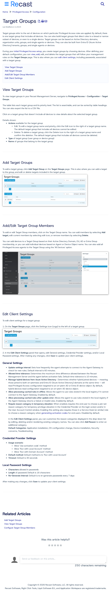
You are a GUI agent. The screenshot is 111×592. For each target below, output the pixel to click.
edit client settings (66, 57)
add (38, 54)
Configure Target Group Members (19, 527)
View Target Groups (14, 67)
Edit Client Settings (14, 78)
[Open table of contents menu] (7, 3)
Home (5, 12)
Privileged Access (20, 12)
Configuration (39, 12)
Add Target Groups (13, 70)
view (33, 54)
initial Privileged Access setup (28, 51)
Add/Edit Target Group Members (20, 74)
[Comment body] (63, 559)
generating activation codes (54, 413)
